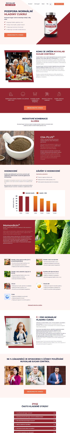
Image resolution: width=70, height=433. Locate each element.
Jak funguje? (37, 3)
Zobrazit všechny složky (35, 305)
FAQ (47, 3)
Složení (43, 3)
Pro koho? (30, 3)
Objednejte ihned (59, 3)
